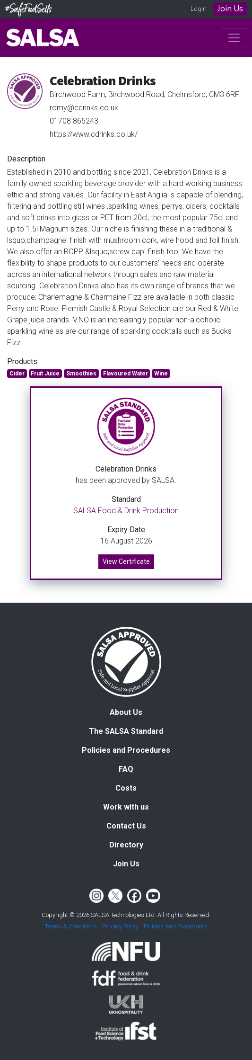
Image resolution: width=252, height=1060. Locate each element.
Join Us (230, 8)
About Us (126, 712)
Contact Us (126, 825)
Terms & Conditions (71, 926)
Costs (126, 788)
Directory (126, 844)
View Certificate (126, 561)
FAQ (126, 769)
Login (199, 8)
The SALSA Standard (126, 731)
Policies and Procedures (126, 750)
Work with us (126, 806)
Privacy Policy (120, 926)
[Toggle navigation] (234, 37)
